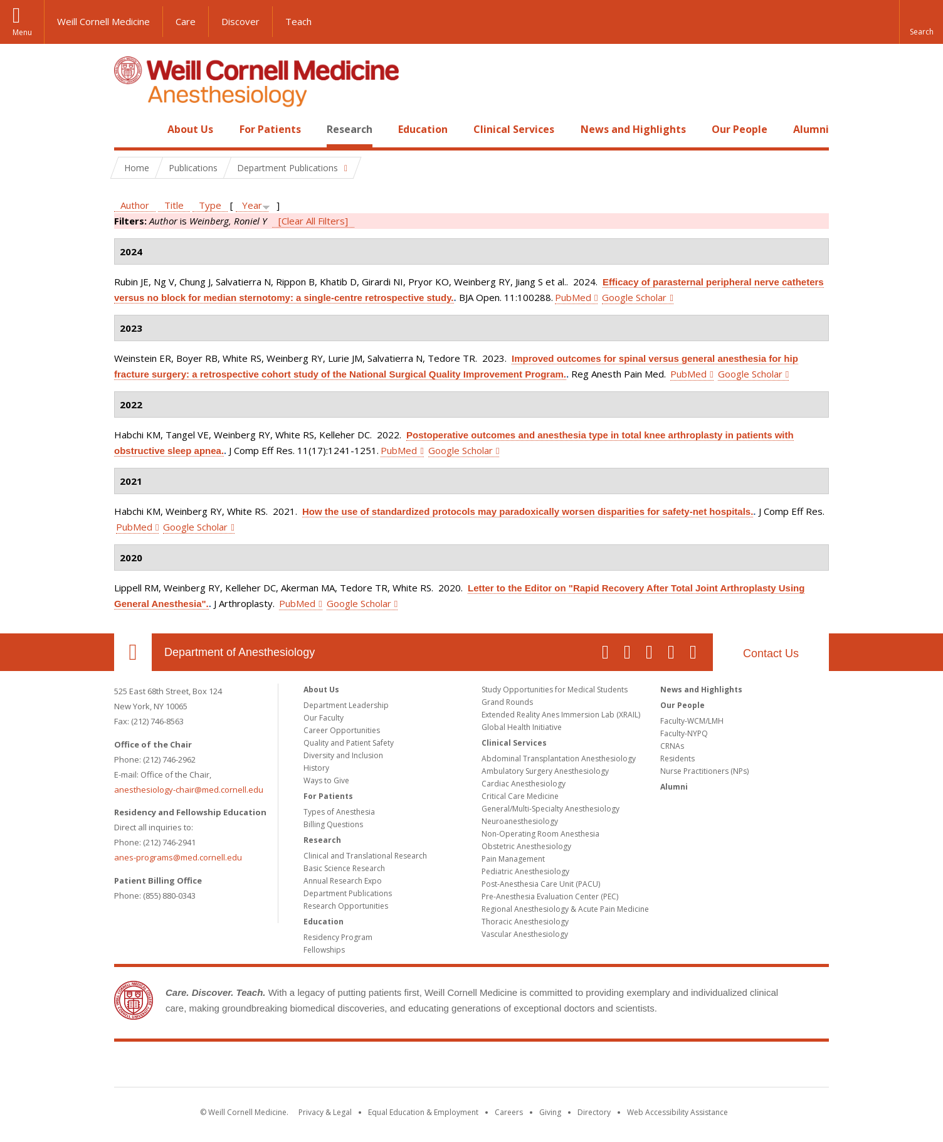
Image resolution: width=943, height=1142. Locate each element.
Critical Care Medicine (520, 796)
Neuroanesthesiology (520, 821)
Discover (240, 21)
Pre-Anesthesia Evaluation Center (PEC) (550, 896)
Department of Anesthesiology (239, 652)
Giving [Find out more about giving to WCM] (550, 1112)
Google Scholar (634, 297)
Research (349, 129)
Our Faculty (323, 717)
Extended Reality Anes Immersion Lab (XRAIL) (561, 714)
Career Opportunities (341, 730)
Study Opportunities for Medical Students (555, 689)
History (316, 768)
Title (174, 205)
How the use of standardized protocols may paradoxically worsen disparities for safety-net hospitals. (527, 511)
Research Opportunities (345, 906)
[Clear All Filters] (313, 220)
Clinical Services (513, 129)
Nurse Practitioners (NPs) (704, 771)
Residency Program (337, 937)
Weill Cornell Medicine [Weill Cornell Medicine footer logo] (471, 1066)
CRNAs (672, 746)
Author (134, 205)
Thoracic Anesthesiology (525, 921)
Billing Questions (333, 824)
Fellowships (324, 949)
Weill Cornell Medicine (103, 21)
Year (252, 205)
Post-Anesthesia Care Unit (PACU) (541, 884)
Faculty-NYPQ (684, 733)
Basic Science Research (344, 868)
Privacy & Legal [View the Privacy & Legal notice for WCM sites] (325, 1112)
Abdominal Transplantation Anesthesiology (559, 758)
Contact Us (771, 653)
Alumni (811, 129)
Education (423, 129)
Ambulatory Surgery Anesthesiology (545, 771)
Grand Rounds (507, 702)
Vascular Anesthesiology (525, 934)
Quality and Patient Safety (348, 743)
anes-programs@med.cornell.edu (178, 857)
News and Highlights (633, 129)
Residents (677, 758)
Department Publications (347, 893)
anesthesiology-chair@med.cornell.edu (188, 789)
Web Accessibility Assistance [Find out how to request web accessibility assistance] (677, 1112)
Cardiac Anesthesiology (524, 783)
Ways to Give (326, 780)
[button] (921, 22)
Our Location (133, 652)
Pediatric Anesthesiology (525, 871)
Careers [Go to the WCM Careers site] (509, 1112)
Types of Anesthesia (339, 811)
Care (186, 21)
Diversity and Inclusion (343, 755)
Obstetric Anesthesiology (526, 846)
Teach (298, 21)
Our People (739, 129)
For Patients (270, 129)
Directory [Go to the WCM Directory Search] (594, 1112)
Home (127, 129)
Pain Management (513, 859)
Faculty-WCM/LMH (692, 721)
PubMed (573, 297)
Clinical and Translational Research (365, 855)
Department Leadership (346, 705)
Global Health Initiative (522, 727)
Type (210, 205)
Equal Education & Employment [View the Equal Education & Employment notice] (423, 1112)
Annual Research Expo (342, 880)
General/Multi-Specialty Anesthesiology (550, 808)
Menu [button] (22, 32)
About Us (190, 129)
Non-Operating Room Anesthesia (540, 833)
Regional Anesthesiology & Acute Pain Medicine (565, 909)
